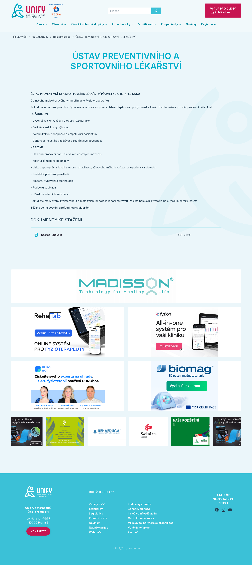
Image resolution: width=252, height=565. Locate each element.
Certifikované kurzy (141, 518)
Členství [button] (59, 24)
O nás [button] (42, 24)
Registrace (208, 24)
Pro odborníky (42, 36)
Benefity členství (139, 508)
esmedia (134, 548)
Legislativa (96, 513)
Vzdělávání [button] (147, 24)
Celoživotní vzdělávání (142, 513)
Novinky (191, 24)
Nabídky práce (63, 36)
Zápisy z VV (97, 504)
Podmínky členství (139, 504)
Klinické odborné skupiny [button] (89, 24)
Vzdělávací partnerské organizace (151, 523)
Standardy (96, 508)
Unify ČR (22, 36)
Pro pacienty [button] (171, 24)
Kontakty (38, 531)
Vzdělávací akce (139, 527)
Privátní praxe (98, 518)
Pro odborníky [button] (123, 24)
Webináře (95, 532)
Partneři (133, 532)
